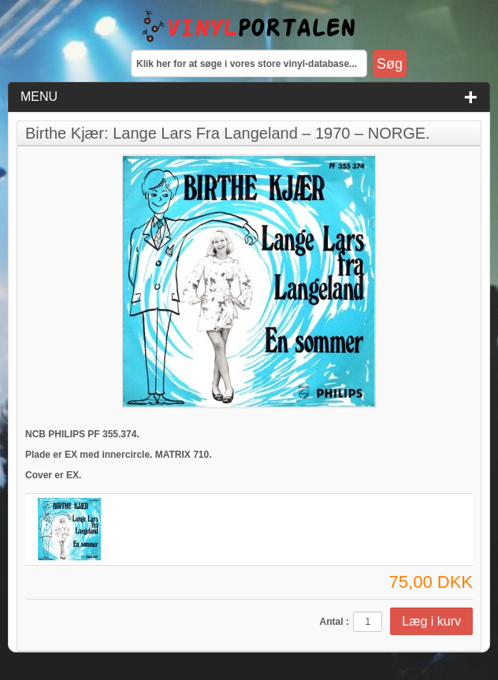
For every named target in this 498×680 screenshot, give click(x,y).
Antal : (334, 621)
